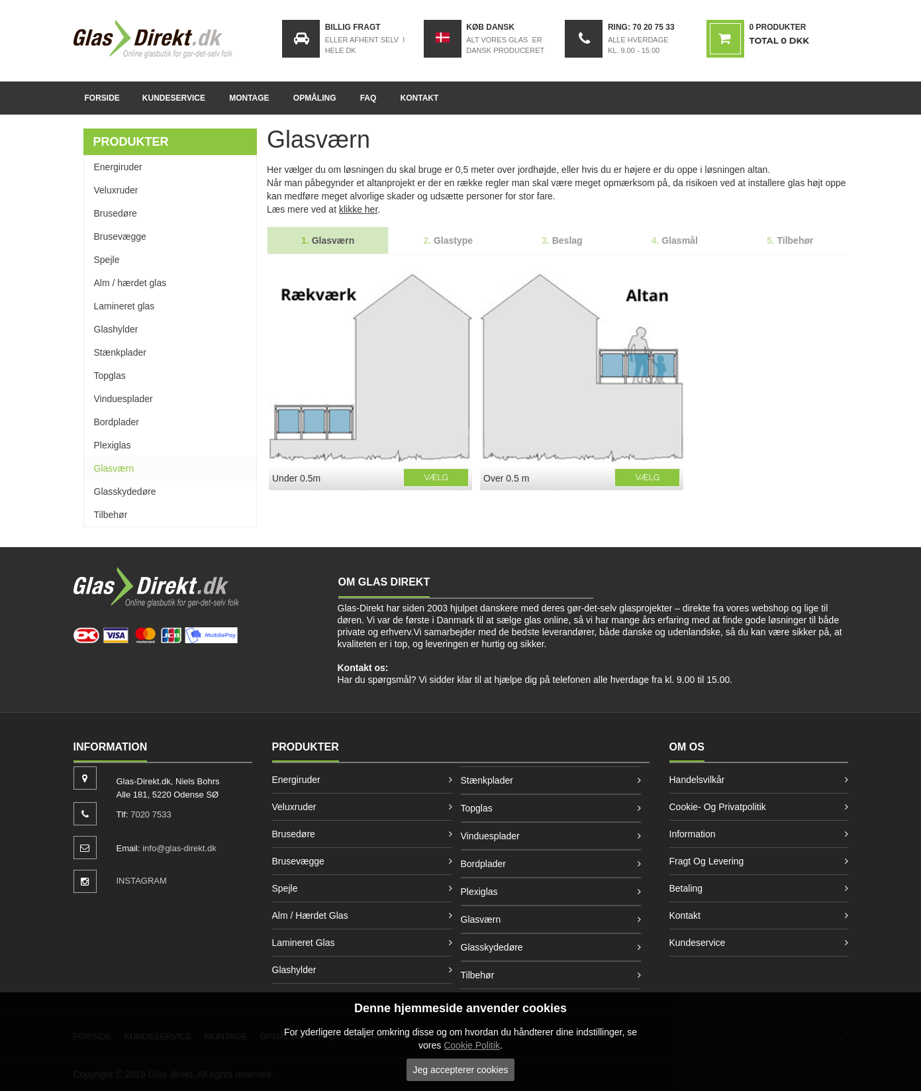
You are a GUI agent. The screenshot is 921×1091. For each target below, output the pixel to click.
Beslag (562, 240)
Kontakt (420, 98)
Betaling (686, 888)
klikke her (358, 209)
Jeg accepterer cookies (461, 1070)
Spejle (107, 259)
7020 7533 (150, 814)
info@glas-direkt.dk (179, 848)
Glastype (448, 240)
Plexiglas (112, 445)
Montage (249, 98)
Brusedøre (115, 213)
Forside (102, 98)
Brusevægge (120, 236)
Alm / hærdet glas (130, 283)
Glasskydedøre (125, 491)
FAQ (368, 98)
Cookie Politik (472, 1045)
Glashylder (116, 329)
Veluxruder (116, 190)
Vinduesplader (123, 398)
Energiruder (118, 167)
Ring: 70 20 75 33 (641, 27)
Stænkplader (120, 352)
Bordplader (117, 422)
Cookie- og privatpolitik (717, 807)
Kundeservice (173, 98)
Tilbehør (111, 514)
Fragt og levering (706, 861)
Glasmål (675, 240)
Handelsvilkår (697, 779)
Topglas (110, 375)
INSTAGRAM (142, 881)
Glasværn (114, 468)
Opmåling (314, 98)
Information (692, 834)
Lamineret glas (124, 306)
